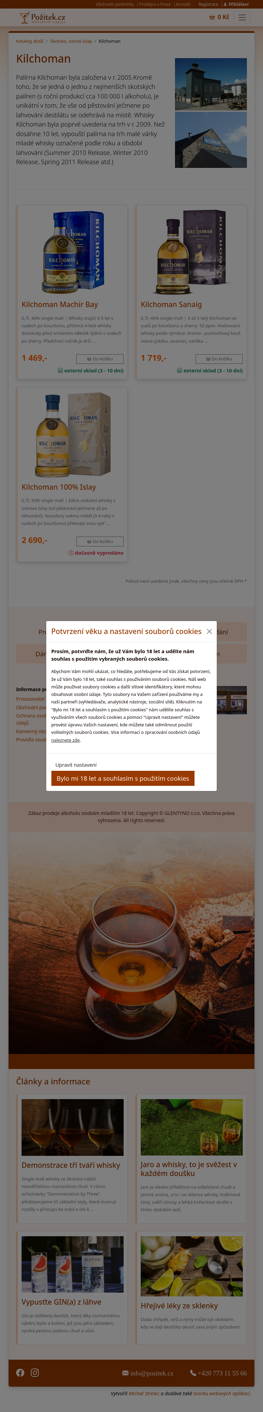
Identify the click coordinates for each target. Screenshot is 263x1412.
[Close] (209, 631)
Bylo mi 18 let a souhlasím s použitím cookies (123, 778)
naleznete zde (65, 740)
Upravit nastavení (76, 764)
